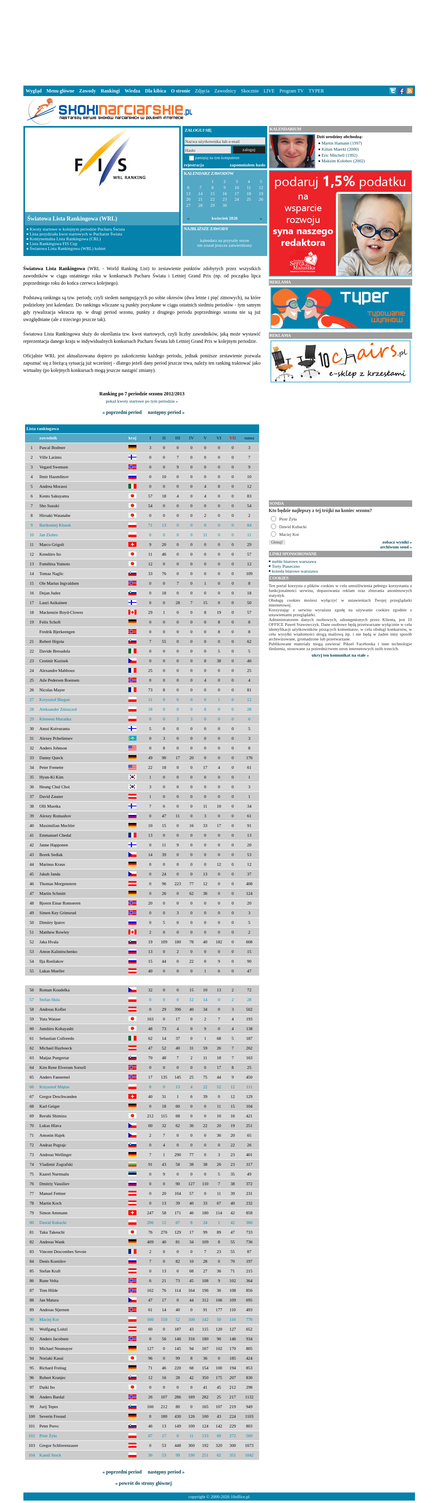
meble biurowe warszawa (294, 561)
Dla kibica (155, 91)
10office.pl (240, 1496)
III (177, 438)
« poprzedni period (122, 412)
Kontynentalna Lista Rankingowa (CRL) (65, 238)
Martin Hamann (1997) (342, 143)
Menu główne (60, 91)
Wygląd (34, 91)
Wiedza (132, 91)
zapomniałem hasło (247, 164)
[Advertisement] (219, 42)
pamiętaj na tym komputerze (217, 157)
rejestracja (194, 164)
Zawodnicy (225, 91)
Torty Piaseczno (286, 566)
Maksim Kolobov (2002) (343, 160)
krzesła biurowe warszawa (295, 571)
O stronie (180, 91)
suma (249, 438)
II (164, 438)
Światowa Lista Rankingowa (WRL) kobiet (68, 248)
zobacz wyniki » (397, 541)
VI (218, 438)
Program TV (291, 91)
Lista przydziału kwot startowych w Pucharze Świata (76, 233)
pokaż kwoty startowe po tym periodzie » (142, 401)
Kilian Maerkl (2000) (340, 149)
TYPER (316, 91)
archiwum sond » (396, 546)
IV (191, 438)
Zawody (87, 91)
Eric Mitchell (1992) (340, 155)
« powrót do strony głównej (143, 1483)
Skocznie (250, 91)
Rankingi (110, 91)
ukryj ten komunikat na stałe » (340, 655)
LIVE (269, 91)
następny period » (166, 412)
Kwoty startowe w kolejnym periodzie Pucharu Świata (77, 229)
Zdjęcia (202, 91)
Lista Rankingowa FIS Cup (54, 243)
